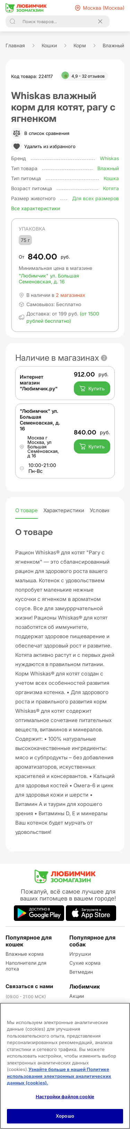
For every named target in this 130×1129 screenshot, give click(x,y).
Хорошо (65, 1116)
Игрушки (80, 954)
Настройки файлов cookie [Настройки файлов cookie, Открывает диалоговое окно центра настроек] (65, 1096)
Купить (92, 389)
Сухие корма (85, 963)
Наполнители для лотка (26, 966)
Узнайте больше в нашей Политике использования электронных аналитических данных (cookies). (59, 1076)
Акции (76, 996)
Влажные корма (25, 954)
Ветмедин (81, 972)
